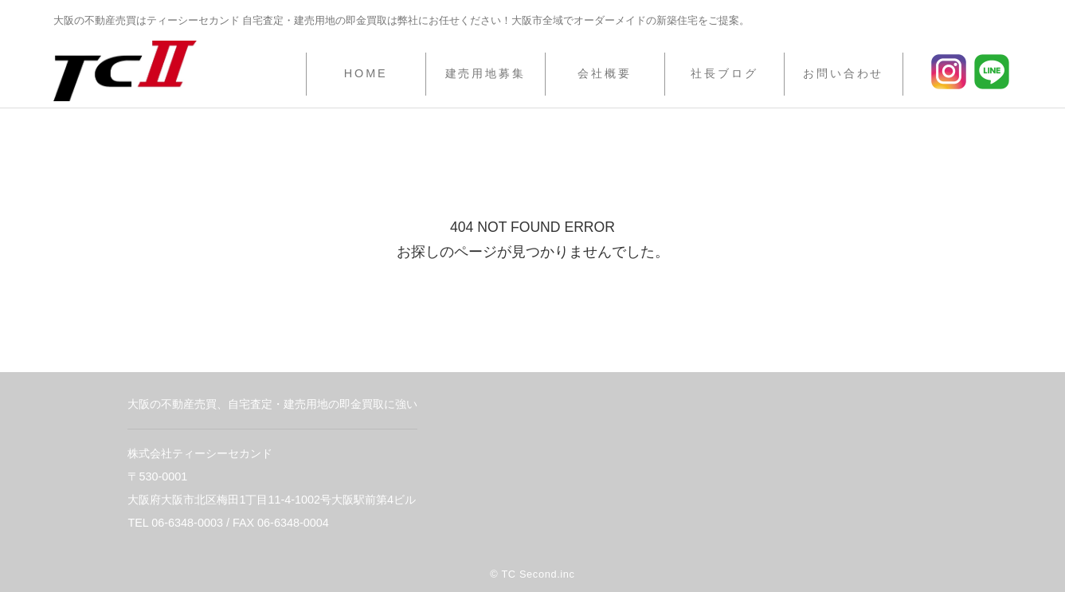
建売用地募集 (485, 73)
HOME (366, 73)
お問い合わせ (843, 73)
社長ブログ (724, 73)
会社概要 (605, 73)
